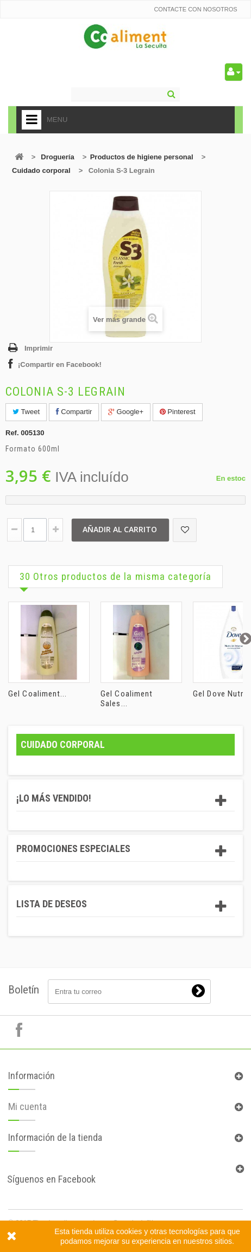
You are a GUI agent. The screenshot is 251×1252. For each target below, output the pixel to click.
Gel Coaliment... (37, 694)
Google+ (125, 412)
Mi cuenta (27, 1106)
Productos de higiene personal (141, 157)
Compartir (74, 412)
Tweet (26, 412)
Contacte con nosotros (195, 9)
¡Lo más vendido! (53, 798)
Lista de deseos (51, 903)
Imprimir (38, 348)
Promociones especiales (73, 848)
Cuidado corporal (41, 170)
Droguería (57, 157)
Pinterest (178, 412)
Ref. (12, 433)
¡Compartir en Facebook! (60, 364)
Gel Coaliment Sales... (127, 698)
